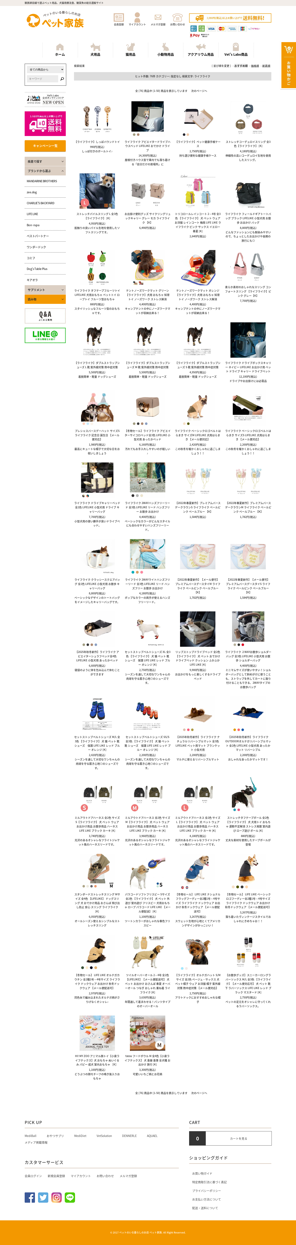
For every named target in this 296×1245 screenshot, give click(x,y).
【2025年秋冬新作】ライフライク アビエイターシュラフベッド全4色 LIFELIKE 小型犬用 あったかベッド (97, 656)
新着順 (266, 66)
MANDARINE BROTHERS (42, 181)
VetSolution (104, 1136)
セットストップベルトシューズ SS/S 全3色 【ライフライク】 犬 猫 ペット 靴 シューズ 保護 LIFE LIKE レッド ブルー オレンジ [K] (148, 743)
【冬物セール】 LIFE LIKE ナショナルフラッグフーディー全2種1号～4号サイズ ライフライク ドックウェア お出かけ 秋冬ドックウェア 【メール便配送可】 (197, 902)
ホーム (60, 50)
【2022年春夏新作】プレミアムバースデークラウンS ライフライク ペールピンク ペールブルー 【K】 (198, 507)
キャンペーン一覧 (45, 145)
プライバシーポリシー (206, 1191)
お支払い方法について (206, 1199)
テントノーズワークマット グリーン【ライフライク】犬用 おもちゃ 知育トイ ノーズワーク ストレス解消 (148, 294)
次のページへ (199, 91)
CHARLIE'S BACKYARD (40, 203)
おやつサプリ (55, 1136)
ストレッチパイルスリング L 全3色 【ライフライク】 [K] (97, 216)
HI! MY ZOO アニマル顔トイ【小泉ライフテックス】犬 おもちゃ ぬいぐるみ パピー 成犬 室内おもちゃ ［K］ (97, 1060)
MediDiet (80, 1136)
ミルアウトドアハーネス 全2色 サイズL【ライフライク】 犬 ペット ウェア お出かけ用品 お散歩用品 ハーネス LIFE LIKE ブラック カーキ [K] (197, 824)
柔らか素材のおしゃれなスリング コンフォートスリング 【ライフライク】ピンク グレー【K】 (248, 291)
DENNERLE (129, 1136)
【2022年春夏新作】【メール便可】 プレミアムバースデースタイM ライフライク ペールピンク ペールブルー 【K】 (197, 586)
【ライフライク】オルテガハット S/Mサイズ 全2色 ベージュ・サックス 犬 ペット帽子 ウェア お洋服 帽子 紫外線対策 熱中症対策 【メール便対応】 (198, 981)
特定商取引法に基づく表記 (209, 1182)
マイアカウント (137, 22)
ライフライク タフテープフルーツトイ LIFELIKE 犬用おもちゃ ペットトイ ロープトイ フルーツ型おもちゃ (97, 294)
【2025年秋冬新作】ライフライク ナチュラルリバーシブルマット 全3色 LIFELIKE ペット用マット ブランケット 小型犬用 (198, 743)
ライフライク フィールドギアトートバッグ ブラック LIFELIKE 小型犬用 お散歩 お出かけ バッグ (248, 218)
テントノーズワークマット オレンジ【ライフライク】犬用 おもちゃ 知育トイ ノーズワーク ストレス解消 (198, 294)
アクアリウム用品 (201, 50)
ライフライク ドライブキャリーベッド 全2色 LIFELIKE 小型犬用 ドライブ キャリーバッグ (97, 507)
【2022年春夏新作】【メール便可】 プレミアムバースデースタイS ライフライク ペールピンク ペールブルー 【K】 (248, 586)
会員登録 (119, 22)
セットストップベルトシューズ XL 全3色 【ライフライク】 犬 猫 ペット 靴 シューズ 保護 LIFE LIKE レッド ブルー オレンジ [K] (147, 658)
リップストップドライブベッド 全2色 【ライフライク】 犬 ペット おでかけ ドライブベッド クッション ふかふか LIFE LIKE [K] (197, 658)
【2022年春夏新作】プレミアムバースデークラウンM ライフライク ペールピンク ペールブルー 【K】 (248, 507)
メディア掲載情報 (36, 1142)
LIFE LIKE (32, 214)
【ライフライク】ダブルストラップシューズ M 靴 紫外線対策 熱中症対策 (147, 365)
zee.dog (32, 192)
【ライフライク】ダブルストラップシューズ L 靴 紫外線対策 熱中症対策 (97, 365)
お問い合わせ (177, 22)
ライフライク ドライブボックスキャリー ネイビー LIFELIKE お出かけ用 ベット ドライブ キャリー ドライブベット (248, 367)
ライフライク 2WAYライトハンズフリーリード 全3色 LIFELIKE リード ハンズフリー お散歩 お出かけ (147, 584)
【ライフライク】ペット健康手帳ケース (198, 144)
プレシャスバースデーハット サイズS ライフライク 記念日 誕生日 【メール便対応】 (97, 435)
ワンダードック (36, 247)
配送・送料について (205, 1208)
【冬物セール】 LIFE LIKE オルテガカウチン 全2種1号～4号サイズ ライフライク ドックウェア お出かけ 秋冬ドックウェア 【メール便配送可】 (97, 981)
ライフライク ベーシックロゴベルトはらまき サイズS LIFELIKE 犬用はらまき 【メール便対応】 (248, 435)
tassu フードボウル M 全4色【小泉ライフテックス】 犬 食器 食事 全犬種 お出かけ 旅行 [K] (147, 1060)
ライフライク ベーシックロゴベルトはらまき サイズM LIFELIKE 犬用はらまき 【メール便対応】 (198, 435)
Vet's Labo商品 (236, 50)
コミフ (31, 258)
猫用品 (130, 50)
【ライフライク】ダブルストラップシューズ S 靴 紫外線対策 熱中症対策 (198, 365)
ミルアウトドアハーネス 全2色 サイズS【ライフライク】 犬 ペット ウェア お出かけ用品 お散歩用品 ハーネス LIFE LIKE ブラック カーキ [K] (97, 824)
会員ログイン (33, 1176)
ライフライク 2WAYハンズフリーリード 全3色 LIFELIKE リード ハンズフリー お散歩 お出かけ (147, 507)
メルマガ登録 (158, 22)
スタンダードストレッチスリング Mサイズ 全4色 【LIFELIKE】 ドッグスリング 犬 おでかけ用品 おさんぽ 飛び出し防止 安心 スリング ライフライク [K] (97, 902)
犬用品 (95, 50)
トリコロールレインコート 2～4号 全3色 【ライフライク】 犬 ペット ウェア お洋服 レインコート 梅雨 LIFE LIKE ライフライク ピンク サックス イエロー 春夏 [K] (198, 222)
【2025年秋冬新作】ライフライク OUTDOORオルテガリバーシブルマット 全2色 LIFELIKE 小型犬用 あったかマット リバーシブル (248, 743)
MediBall (30, 1136)
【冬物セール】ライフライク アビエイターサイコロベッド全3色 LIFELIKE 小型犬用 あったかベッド (148, 435)
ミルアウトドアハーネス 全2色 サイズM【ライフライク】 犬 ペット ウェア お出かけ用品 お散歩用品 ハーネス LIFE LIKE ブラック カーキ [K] (147, 824)
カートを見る (238, 1138)
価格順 (255, 66)
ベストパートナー (38, 236)
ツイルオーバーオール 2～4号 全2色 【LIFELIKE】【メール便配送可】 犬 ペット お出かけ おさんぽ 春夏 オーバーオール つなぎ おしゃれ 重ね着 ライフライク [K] (147, 983)
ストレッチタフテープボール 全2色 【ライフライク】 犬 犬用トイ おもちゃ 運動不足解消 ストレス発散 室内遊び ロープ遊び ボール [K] (248, 824)
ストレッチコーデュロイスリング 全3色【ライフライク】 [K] (248, 144)
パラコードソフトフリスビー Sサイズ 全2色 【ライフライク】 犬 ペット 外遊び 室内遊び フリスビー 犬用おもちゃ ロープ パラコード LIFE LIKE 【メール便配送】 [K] (148, 902)
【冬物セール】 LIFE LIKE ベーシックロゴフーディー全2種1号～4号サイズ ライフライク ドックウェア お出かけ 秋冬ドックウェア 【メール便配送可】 (248, 900)
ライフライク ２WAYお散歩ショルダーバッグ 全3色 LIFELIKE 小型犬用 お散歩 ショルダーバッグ (248, 656)
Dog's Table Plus (37, 269)
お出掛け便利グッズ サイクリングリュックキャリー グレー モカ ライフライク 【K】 (148, 218)
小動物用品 (165, 50)
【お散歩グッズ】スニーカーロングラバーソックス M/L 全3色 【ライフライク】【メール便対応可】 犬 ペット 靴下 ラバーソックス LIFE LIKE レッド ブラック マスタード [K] (248, 983)
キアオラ (32, 280)
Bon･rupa (33, 225)
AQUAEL (152, 1136)
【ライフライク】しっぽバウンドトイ (97, 142)
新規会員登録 (56, 1176)
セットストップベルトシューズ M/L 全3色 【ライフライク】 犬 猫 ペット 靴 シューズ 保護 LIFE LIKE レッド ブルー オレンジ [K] (97, 743)
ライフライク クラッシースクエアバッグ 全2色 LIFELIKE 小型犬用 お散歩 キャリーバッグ (97, 584)
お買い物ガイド (202, 1173)
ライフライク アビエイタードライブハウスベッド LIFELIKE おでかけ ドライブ (147, 146)
